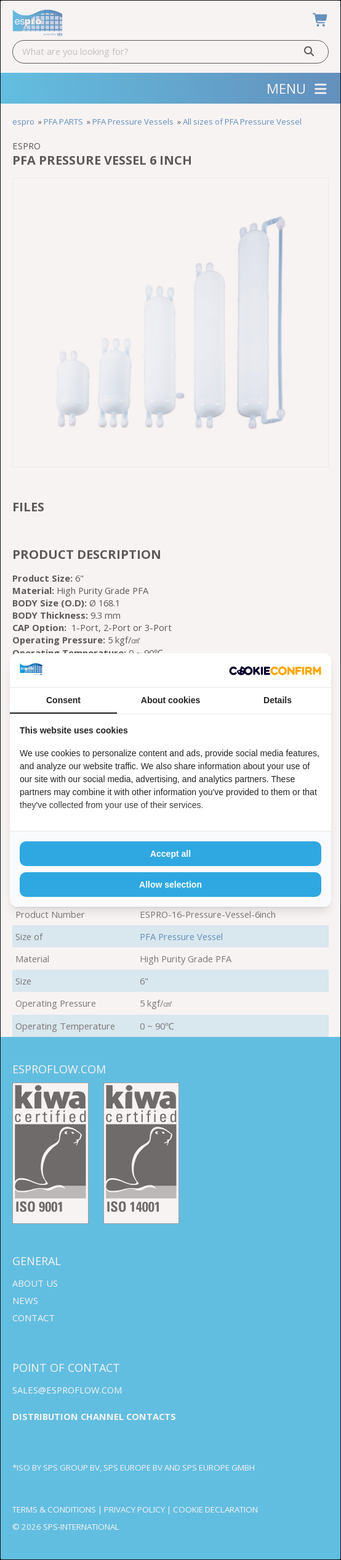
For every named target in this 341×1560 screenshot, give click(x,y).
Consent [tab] (63, 700)
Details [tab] (277, 700)
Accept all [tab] (170, 854)
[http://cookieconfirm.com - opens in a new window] (275, 670)
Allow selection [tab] (170, 884)
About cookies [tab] (170, 700)
